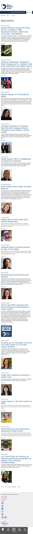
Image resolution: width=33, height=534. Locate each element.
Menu (29, 12)
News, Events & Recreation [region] (18, 12)
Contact (25, 529)
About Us (8, 529)
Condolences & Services (14, 530)
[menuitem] (18, 12)
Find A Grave (19, 529)
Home (2, 529)
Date (8, 15)
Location (13, 15)
